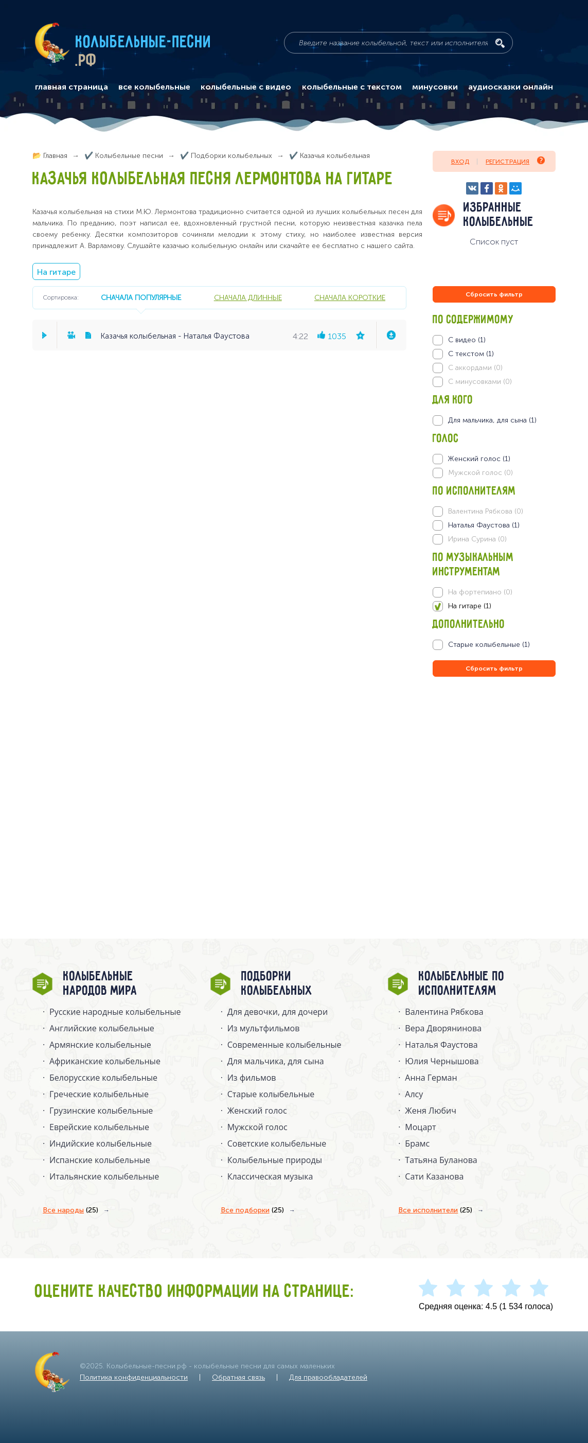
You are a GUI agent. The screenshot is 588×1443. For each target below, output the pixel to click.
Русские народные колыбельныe (115, 1011)
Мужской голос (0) (480, 472)
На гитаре (56, 272)
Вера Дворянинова (443, 1028)
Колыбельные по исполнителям (462, 984)
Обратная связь (238, 1377)
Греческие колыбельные (99, 1094)
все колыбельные (154, 87)
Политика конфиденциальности (134, 1377)
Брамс (417, 1143)
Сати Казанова (434, 1176)
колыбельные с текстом (352, 87)
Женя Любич (430, 1110)
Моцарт (420, 1127)
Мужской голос (257, 1127)
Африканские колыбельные (105, 1061)
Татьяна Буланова (441, 1160)
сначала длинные (248, 297)
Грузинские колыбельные (101, 1110)
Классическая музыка (270, 1176)
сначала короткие (349, 297)
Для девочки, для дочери (277, 1011)
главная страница (71, 87)
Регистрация (515, 160)
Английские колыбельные (101, 1028)
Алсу (414, 1094)
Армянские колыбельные (100, 1044)
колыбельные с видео (246, 87)
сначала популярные (141, 297)
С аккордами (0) (475, 367)
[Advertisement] (494, 790)
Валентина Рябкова (444, 1011)
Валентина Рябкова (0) (485, 511)
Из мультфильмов (263, 1028)
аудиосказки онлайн (510, 87)
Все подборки (252, 1210)
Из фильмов (251, 1077)
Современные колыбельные (284, 1044)
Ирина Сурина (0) (477, 539)
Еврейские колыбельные (99, 1127)
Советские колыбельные (276, 1143)
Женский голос (257, 1110)
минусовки (435, 87)
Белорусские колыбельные (103, 1077)
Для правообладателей (328, 1377)
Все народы (70, 1210)
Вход (460, 162)
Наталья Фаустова (441, 1044)
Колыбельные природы (274, 1160)
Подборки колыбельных (277, 984)
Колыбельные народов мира (100, 984)
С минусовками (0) (480, 381)
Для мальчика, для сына (275, 1061)
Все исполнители (435, 1210)
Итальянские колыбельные (104, 1176)
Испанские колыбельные (99, 1160)
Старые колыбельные (271, 1094)
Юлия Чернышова (441, 1061)
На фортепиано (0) (480, 592)
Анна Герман (431, 1077)
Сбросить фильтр (494, 294)
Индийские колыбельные (100, 1143)
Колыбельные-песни (144, 42)
